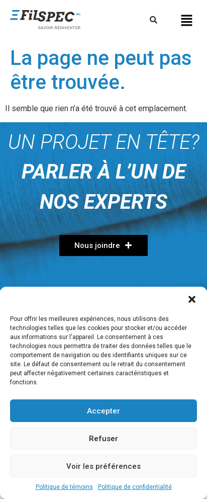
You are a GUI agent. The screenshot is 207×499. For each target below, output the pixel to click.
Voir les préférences (103, 466)
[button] (192, 299)
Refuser (103, 438)
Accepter (103, 410)
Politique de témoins (64, 486)
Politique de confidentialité (135, 486)
